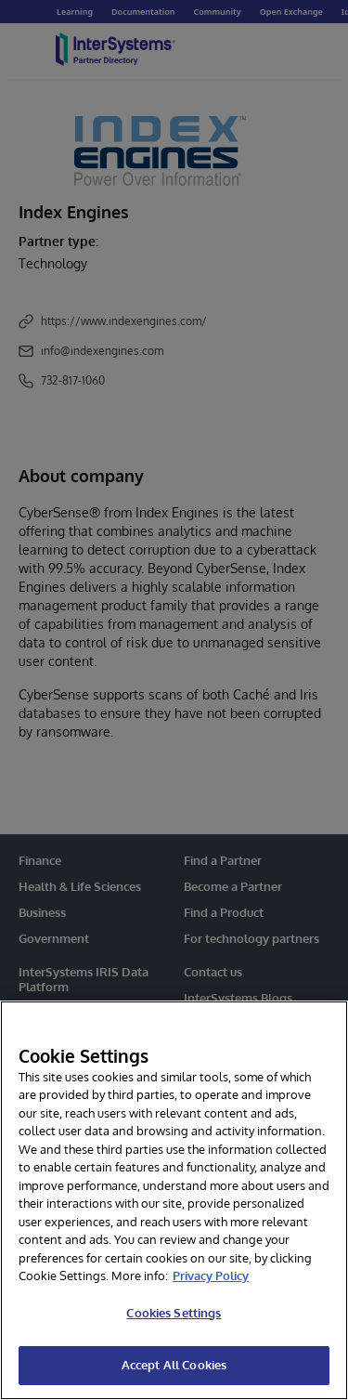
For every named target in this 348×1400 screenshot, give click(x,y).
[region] (174, 1200)
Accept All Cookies (174, 1364)
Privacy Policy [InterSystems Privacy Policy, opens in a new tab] (211, 1275)
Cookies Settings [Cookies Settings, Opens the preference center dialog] (173, 1312)
